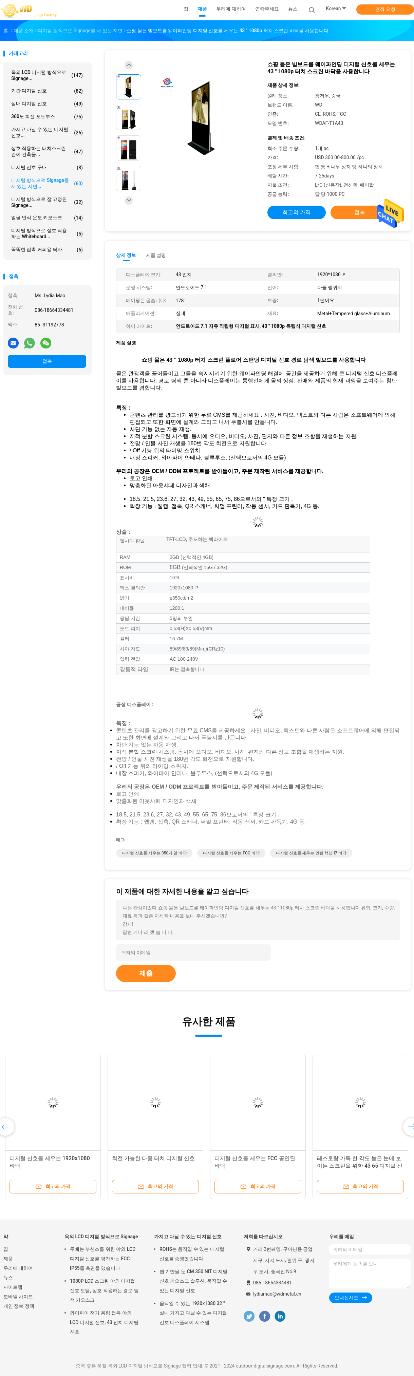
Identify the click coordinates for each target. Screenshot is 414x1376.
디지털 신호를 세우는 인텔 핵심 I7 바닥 (311, 853)
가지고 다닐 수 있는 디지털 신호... (47, 132)
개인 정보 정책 (18, 1306)
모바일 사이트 (18, 1296)
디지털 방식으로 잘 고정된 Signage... (47, 202)
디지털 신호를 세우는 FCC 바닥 (231, 853)
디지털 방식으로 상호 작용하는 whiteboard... (47, 233)
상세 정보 (126, 255)
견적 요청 (385, 9)
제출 (146, 973)
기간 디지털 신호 (47, 91)
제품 (8, 1258)
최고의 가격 (296, 212)
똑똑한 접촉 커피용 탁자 (47, 249)
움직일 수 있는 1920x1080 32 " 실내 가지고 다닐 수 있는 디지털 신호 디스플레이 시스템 (193, 1313)
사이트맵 (12, 1287)
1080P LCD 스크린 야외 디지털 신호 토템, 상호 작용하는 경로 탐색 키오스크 (104, 1290)
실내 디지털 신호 (47, 103)
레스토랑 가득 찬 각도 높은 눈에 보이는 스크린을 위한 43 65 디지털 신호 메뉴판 (359, 1165)
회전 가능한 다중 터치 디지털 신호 (153, 1158)
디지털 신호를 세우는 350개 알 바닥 (154, 853)
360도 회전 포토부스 (47, 116)
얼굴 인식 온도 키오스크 (47, 217)
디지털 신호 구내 (47, 167)
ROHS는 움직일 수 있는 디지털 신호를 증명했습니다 (191, 1253)
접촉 (47, 361)
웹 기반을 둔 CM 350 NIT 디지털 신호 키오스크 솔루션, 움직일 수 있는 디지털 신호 (193, 1281)
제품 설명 (156, 255)
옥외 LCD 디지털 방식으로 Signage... (47, 75)
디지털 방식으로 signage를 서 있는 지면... (47, 183)
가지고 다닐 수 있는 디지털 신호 (188, 1236)
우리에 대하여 (18, 1268)
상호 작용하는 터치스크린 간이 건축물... (47, 151)
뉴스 (8, 1277)
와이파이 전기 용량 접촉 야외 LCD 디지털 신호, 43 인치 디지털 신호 (104, 1322)
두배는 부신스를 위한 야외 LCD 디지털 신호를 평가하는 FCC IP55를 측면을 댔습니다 (102, 1258)
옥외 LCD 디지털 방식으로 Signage (101, 1236)
